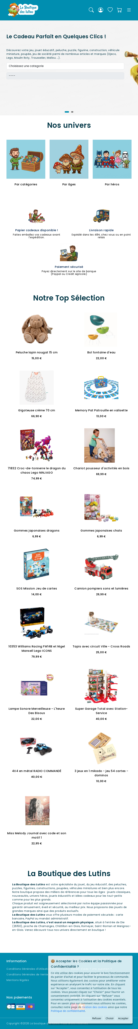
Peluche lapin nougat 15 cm (37, 352)
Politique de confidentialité (68, 1011)
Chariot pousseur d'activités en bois (101, 468)
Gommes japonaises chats (101, 530)
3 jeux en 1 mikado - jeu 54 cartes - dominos (101, 773)
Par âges (69, 184)
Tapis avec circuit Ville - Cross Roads (101, 646)
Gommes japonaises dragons (37, 530)
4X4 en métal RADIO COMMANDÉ (36, 771)
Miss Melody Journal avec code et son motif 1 (36, 835)
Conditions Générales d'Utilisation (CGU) (33, 969)
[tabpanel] (69, 68)
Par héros (112, 184)
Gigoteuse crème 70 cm (36, 410)
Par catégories (26, 184)
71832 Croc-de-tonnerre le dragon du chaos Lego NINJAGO (37, 470)
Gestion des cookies (94, 1007)
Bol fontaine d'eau (101, 352)
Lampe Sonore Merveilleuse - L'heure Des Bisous (37, 711)
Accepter (123, 1018)
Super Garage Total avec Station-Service (101, 711)
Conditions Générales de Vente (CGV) (32, 974)
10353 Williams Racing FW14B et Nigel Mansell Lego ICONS (36, 648)
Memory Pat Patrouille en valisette (101, 410)
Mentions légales (17, 980)
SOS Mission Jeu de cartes (36, 588)
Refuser (96, 1018)
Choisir (110, 1018)
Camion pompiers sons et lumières (101, 588)
